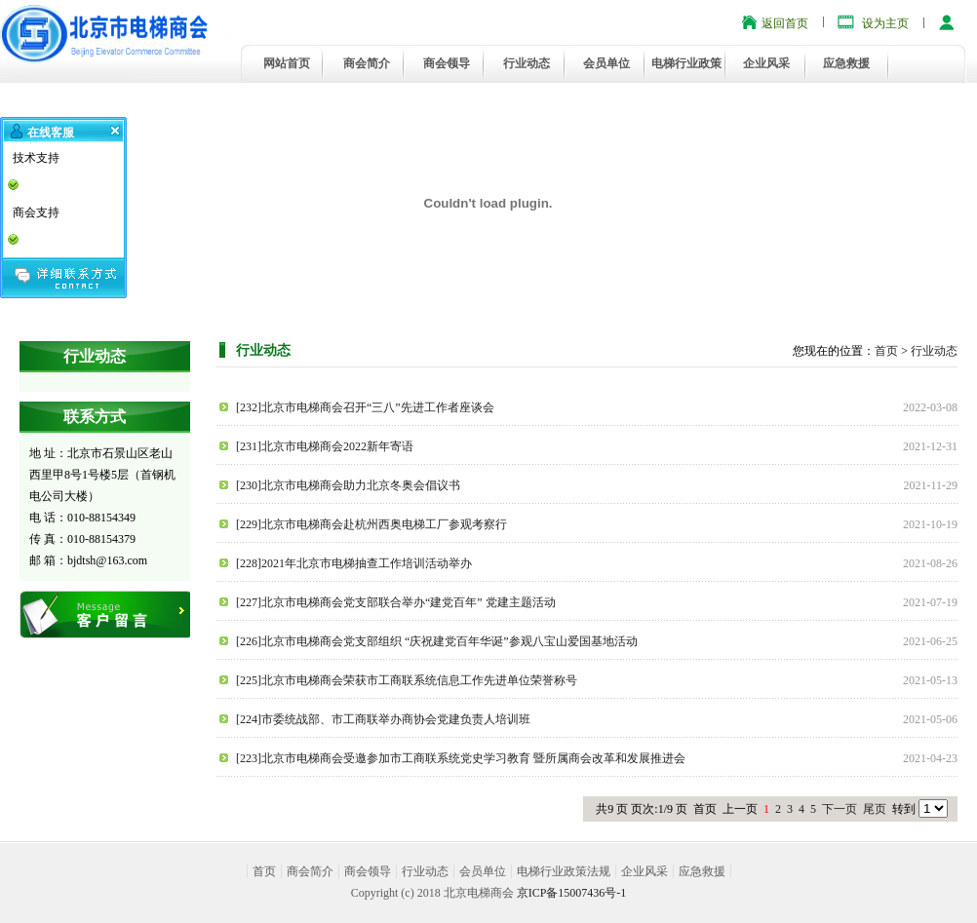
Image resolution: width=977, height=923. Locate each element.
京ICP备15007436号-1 (572, 893)
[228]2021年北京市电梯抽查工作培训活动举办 (354, 563)
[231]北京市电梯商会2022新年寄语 (324, 446)
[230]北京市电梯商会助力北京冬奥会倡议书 (348, 485)
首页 (886, 351)
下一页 (839, 809)
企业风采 (766, 63)
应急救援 (846, 63)
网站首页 (286, 63)
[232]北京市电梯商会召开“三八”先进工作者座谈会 (365, 407)
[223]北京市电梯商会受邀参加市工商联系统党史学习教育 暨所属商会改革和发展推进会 (460, 758)
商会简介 (366, 63)
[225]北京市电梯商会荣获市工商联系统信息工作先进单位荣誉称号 (406, 680)
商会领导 (446, 63)
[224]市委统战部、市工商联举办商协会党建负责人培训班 (383, 719)
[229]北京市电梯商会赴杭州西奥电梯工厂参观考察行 (371, 524)
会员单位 (606, 63)
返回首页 (785, 23)
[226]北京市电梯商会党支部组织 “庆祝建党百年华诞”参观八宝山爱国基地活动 (437, 641)
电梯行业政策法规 (563, 871)
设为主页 (885, 23)
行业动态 (526, 63)
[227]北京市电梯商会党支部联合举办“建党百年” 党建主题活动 (396, 602)
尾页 (874, 809)
